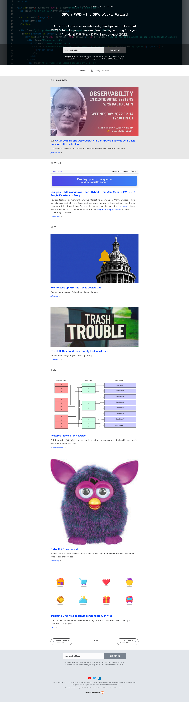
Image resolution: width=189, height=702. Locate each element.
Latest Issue (81, 6)
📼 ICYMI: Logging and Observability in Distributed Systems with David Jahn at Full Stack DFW (93, 142)
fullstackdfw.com (130, 682)
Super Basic (119, 59)
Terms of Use (97, 682)
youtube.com (55, 152)
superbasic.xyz (90, 684)
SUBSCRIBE (115, 50)
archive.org (55, 560)
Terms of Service (115, 687)
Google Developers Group (109, 209)
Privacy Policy (108, 682)
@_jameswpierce (92, 59)
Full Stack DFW (107, 6)
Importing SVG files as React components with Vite (81, 615)
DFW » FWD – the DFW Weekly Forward (94, 14)
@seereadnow (78, 59)
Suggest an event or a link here (106, 684)
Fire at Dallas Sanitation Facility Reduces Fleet (79, 351)
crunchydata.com (57, 447)
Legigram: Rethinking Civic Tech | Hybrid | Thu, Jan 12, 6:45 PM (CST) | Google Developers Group (93, 193)
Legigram (123, 206)
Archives (93, 6)
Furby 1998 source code (65, 548)
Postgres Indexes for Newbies (68, 435)
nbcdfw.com (55, 359)
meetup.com (55, 216)
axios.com (54, 296)
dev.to (53, 627)
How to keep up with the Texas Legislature (76, 287)
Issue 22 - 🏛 (94, 70)
